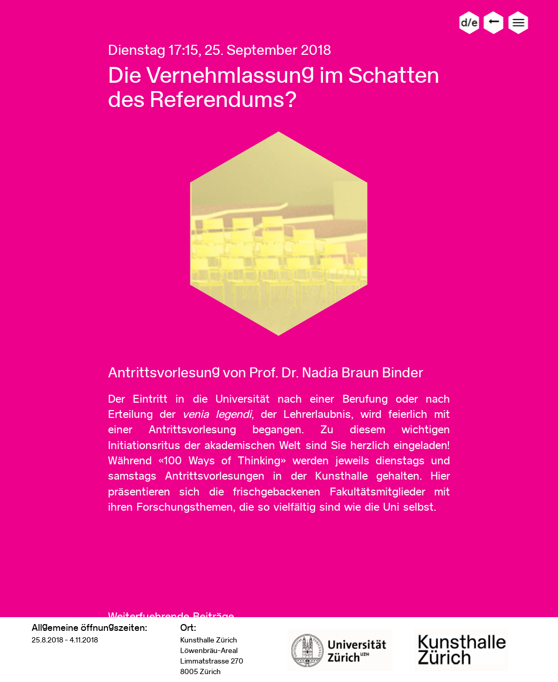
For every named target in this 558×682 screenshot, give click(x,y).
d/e (469, 22)
